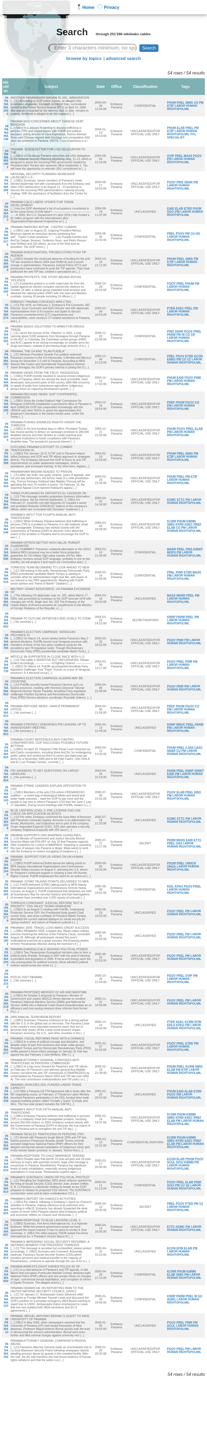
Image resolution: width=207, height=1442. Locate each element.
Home (88, 7)
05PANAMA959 (6, 1274)
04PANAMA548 (6, 526)
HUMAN (191, 105)
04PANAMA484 (6, 501)
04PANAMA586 (6, 552)
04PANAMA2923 (6, 336)
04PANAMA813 (6, 709)
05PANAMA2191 (6, 1002)
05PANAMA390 (6, 1070)
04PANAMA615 (6, 575)
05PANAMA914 (6, 1251)
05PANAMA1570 (6, 843)
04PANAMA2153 (6, 211)
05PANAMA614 (6, 1164)
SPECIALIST (176, 137)
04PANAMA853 (6, 728)
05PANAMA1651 (6, 889)
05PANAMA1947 (6, 957)
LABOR (180, 105)
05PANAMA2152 (6, 978)
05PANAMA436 (6, 1094)
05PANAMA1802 (6, 935)
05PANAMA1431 (6, 795)
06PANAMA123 (6, 1299)
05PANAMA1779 (6, 912)
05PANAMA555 (6, 1119)
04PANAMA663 (6, 620)
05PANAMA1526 (6, 820)
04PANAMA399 (6, 456)
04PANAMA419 (6, 480)
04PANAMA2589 (6, 262)
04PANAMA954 (6, 774)
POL (193, 134)
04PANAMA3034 (6, 431)
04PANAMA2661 (6, 286)
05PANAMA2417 (6, 1025)
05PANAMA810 (6, 1185)
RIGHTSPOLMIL (178, 109)
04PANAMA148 (6, 132)
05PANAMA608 (6, 1142)
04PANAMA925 (6, 751)
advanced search (123, 58)
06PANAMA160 (6, 1350)
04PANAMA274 (6, 311)
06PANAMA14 (6, 1326)
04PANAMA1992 (6, 159)
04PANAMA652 (6, 598)
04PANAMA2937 (6, 359)
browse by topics (84, 58)
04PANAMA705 (6, 641)
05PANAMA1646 (6, 866)
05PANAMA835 (6, 1207)
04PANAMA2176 (6, 236)
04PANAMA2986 (6, 380)
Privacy (111, 7)
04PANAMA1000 (6, 105)
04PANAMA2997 (6, 405)
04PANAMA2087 (6, 185)
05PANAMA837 (6, 1228)
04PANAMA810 (6, 688)
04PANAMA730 (6, 665)
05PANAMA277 (6, 1046)
